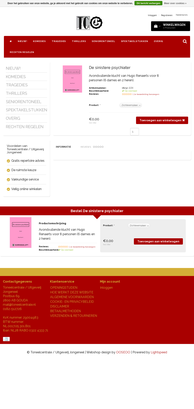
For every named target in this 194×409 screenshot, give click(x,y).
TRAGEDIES (59, 41)
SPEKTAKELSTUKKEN (134, 41)
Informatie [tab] (63, 147)
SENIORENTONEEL (103, 41)
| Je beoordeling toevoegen (146, 94)
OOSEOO (123, 401)
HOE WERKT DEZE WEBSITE (71, 341)
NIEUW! (22, 41)
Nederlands (182, 15)
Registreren (167, 15)
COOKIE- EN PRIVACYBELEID (72, 350)
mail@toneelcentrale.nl (19, 353)
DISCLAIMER (59, 355)
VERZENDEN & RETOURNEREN (73, 364)
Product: (94, 105)
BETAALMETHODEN (65, 359)
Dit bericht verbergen (148, 3)
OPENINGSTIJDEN (63, 336)
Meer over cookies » (175, 3)
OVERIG (158, 41)
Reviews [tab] (92, 147)
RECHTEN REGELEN (22, 52)
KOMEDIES (39, 41)
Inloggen (152, 15)
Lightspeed (159, 401)
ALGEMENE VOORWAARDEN (72, 345)
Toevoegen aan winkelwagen (162, 120)
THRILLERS (79, 41)
